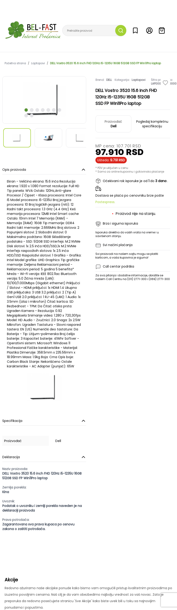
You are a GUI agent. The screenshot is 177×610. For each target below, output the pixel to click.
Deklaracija (44, 457)
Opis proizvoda (44, 169)
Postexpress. (105, 202)
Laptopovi (38, 63)
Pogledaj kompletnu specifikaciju (152, 123)
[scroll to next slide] (26, 110)
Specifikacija (44, 421)
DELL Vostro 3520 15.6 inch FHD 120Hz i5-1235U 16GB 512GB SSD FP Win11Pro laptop (105, 63)
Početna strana (15, 63)
